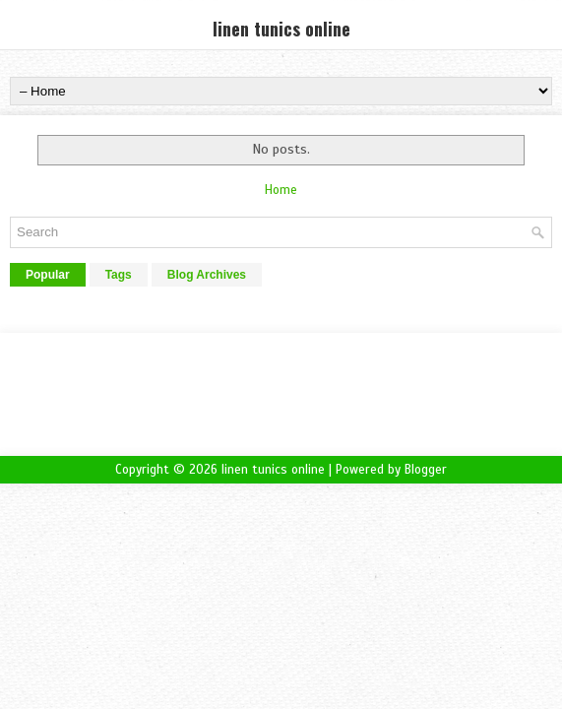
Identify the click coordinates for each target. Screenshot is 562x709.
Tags (118, 275)
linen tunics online (281, 28)
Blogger (426, 470)
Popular (48, 275)
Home (281, 190)
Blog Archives (206, 275)
